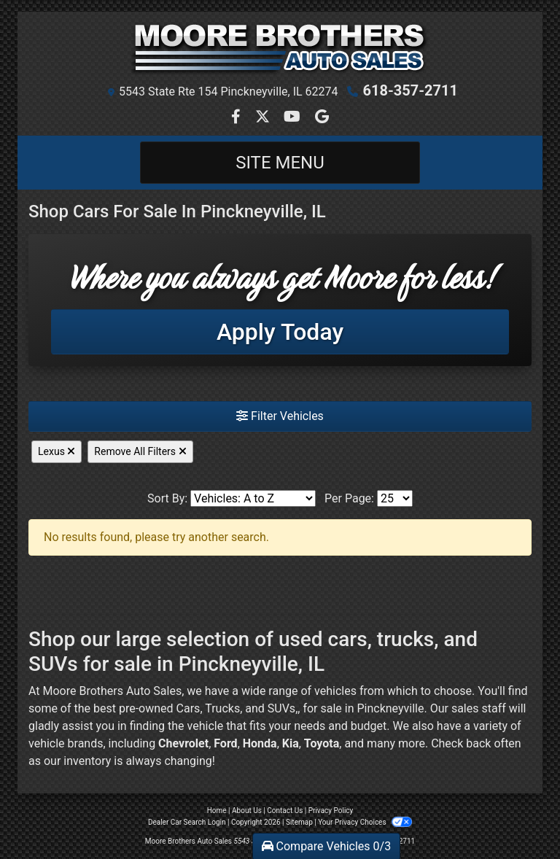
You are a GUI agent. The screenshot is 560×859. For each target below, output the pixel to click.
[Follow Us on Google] (322, 118)
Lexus (56, 451)
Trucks (222, 708)
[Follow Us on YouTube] (293, 118)
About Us (247, 810)
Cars (188, 708)
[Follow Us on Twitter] (264, 118)
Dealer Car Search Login (187, 822)
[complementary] (516, 815)
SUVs (281, 708)
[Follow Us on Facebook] (237, 118)
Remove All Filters (140, 451)
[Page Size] (395, 498)
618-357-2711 (410, 90)
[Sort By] (253, 498)
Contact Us (285, 810)
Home (217, 810)
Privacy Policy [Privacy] (331, 810)
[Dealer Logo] (280, 48)
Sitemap (299, 822)
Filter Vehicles (280, 416)
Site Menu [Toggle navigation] (280, 162)
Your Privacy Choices (365, 822)
